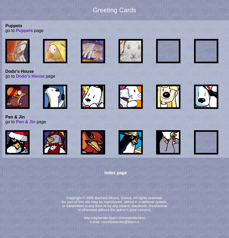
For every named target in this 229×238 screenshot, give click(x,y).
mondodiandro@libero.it (120, 222)
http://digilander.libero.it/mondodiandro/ (114, 218)
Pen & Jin (25, 122)
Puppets (24, 30)
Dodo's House (30, 76)
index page (115, 172)
